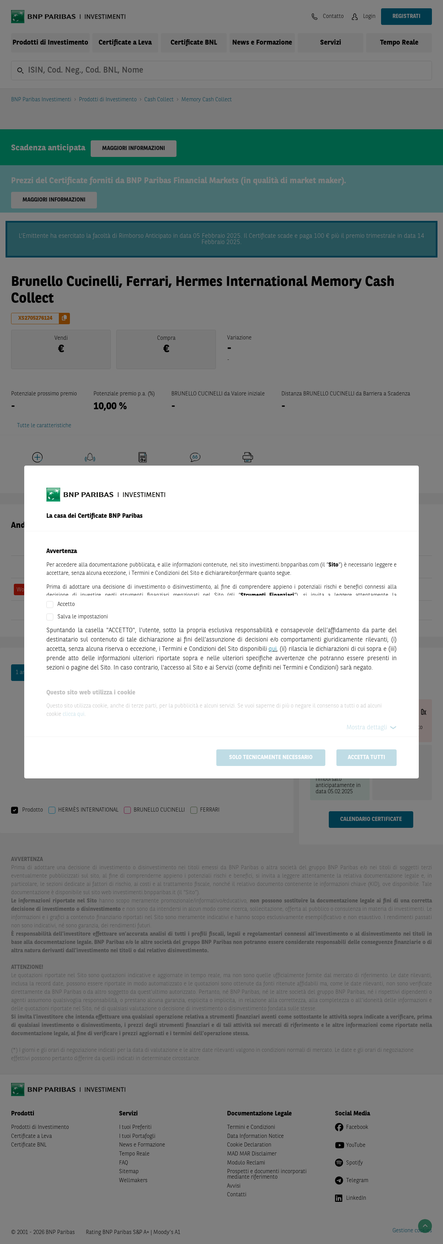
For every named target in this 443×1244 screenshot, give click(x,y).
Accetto (66, 604)
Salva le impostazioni (82, 617)
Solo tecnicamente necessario (271, 757)
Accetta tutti (366, 757)
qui (273, 649)
